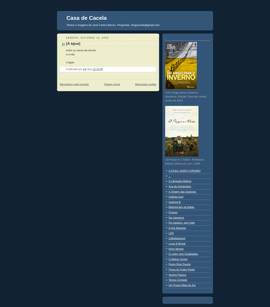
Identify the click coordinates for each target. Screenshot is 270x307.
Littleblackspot (177, 238)
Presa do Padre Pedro (182, 269)
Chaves (173, 212)
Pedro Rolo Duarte (179, 264)
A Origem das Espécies (182, 191)
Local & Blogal (177, 243)
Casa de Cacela (86, 18)
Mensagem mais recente (74, 84)
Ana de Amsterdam (180, 186)
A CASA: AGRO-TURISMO (184, 170)
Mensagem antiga (145, 84)
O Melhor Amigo (178, 259)
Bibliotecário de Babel (181, 207)
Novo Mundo (176, 248)
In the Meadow (177, 228)
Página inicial (112, 84)
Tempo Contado (178, 280)
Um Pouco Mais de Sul (182, 285)
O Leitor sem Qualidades (183, 254)
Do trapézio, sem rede (182, 222)
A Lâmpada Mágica (180, 181)
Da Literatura (176, 217)
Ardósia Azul (176, 196)
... (170, 176)
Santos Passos (177, 274)
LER (171, 233)
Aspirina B (175, 202)
